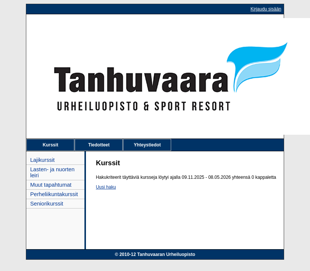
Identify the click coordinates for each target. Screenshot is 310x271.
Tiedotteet (99, 145)
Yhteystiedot (147, 145)
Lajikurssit (42, 160)
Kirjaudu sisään (265, 9)
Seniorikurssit (46, 204)
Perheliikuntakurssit (54, 194)
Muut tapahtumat (50, 185)
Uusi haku (106, 187)
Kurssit (50, 145)
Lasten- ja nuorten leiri (52, 172)
